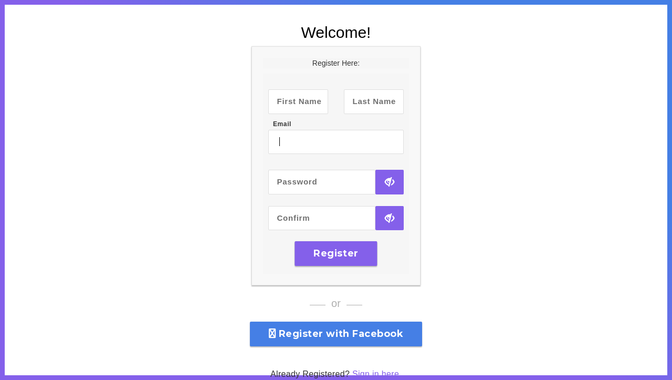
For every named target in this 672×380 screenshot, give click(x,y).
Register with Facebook (336, 334)
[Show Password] (389, 182)
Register (335, 253)
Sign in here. (377, 373)
